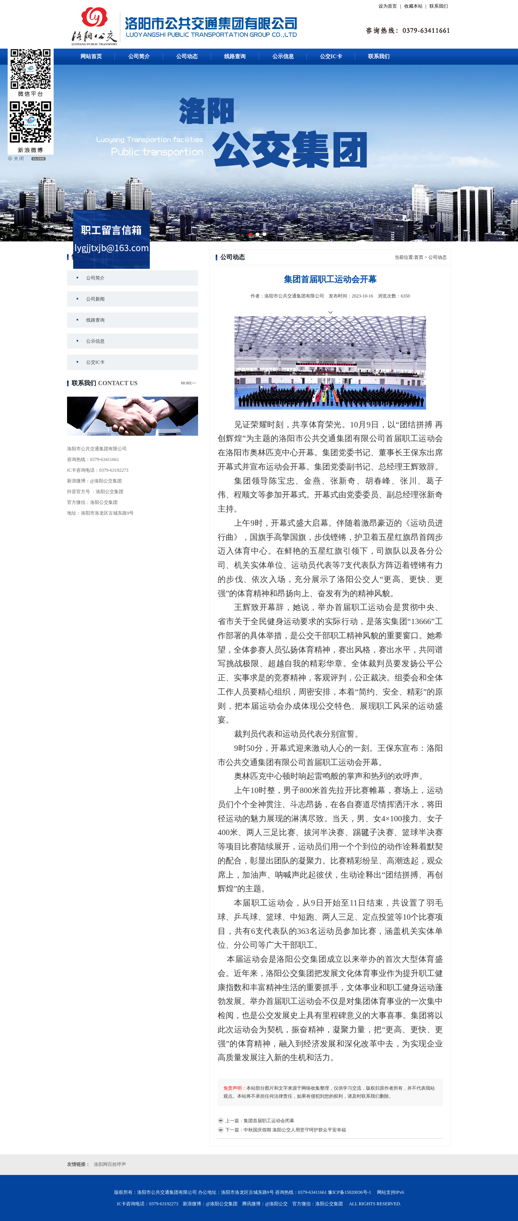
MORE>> (188, 383)
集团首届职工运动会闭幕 (269, 1120)
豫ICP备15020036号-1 (349, 1192)
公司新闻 (95, 299)
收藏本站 (413, 6)
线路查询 (235, 56)
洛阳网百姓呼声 (110, 1164)
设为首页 (388, 6)
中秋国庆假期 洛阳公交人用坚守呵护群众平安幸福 (295, 1130)
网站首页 (91, 56)
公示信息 (283, 56)
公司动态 (187, 56)
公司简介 (139, 56)
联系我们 (438, 6)
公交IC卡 (331, 56)
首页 (418, 257)
